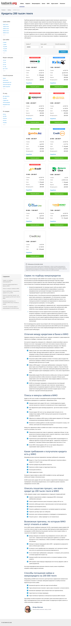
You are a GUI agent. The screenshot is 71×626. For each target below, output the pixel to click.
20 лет (4, 64)
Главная (3, 10)
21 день (5, 50)
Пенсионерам (6, 102)
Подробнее (29, 83)
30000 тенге (6, 30)
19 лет (4, 62)
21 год (4, 66)
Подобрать (63, 51)
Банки (43, 3)
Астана (4, 120)
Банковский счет (7, 82)
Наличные (5, 80)
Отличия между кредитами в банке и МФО (10, 285)
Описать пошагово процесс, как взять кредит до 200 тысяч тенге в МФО (11, 297)
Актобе (4, 116)
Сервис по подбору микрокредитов (7, 281)
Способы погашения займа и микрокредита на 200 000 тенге (11, 307)
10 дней (5, 46)
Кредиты (27, 3)
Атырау (5, 122)
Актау (4, 114)
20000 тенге (6, 28)
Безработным (6, 104)
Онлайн (5, 98)
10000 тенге (6, 26)
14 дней (5, 48)
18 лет (4, 60)
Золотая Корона (7, 84)
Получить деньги (35, 86)
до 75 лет (5, 68)
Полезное (62, 3)
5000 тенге (5, 24)
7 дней (4, 44)
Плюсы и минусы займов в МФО (11, 288)
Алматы (5, 118)
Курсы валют (54, 3)
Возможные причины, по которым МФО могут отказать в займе (11, 302)
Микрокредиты (36, 3)
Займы (22, 3)
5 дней (4, 42)
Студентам (5, 100)
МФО (48, 3)
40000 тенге (6, 32)
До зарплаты (6, 96)
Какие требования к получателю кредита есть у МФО (11, 291)
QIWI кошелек (6, 86)
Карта (4, 78)
